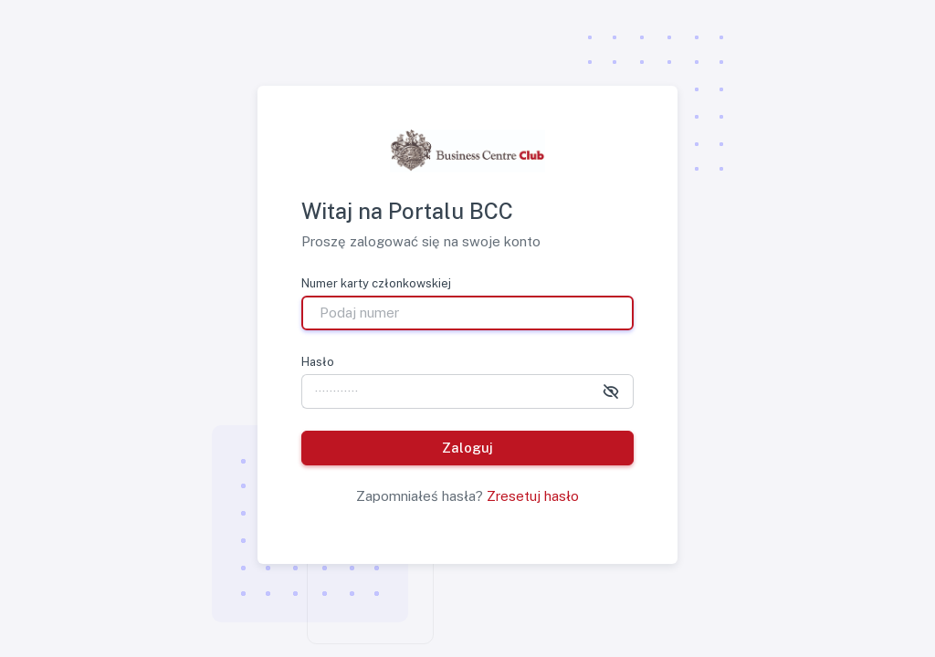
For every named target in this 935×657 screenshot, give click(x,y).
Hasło (317, 362)
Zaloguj (467, 447)
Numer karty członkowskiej (376, 283)
